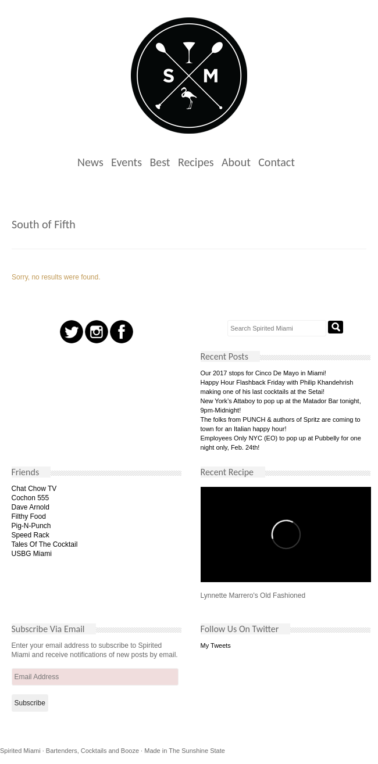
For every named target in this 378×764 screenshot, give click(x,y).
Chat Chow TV (34, 489)
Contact (276, 162)
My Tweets (216, 645)
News (90, 162)
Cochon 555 (30, 498)
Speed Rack (30, 535)
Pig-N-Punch (31, 526)
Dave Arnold (30, 507)
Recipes (196, 162)
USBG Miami (32, 554)
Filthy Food (29, 516)
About (236, 162)
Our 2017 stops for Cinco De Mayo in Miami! (263, 373)
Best (159, 162)
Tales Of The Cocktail (45, 544)
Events (126, 162)
